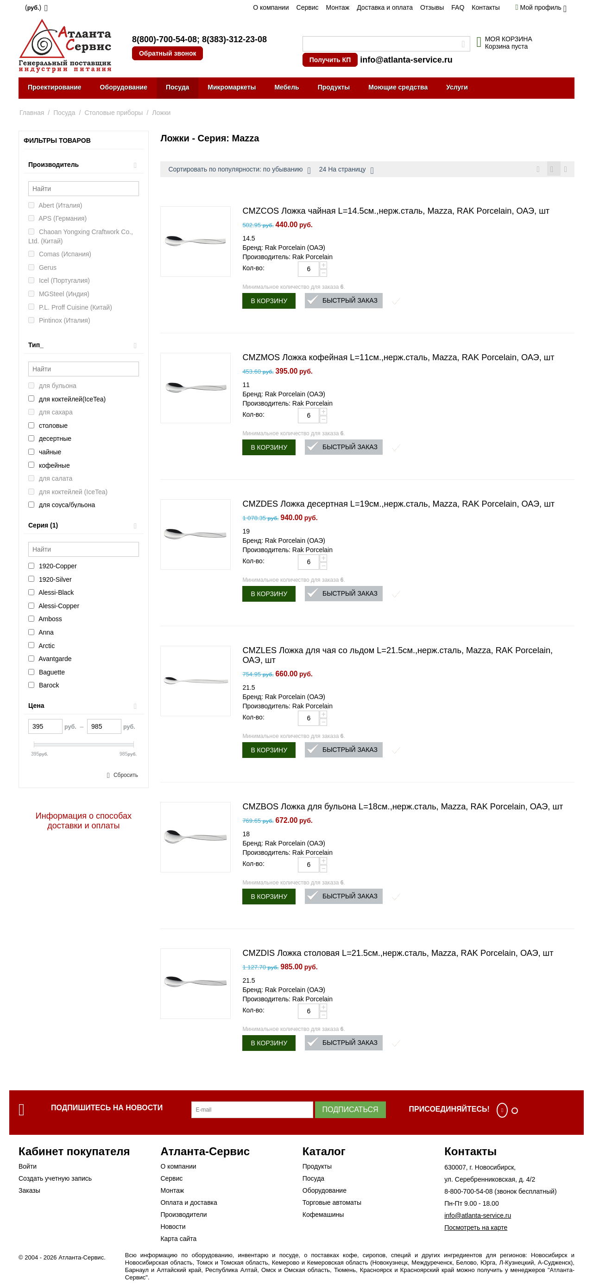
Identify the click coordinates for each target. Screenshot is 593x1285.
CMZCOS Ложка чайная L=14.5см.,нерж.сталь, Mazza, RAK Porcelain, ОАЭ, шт (395, 212)
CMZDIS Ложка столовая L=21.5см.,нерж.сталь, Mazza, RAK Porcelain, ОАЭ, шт (397, 954)
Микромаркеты (232, 87)
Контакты (485, 7)
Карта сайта (178, 1240)
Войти (28, 1167)
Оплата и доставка (188, 1204)
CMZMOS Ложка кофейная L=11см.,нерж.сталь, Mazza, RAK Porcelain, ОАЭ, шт (398, 358)
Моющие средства (398, 87)
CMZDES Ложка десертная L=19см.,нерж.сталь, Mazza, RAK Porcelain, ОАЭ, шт (398, 505)
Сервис (307, 7)
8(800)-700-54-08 (164, 39)
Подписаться (350, 1111)
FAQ (457, 7)
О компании (271, 7)
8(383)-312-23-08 (234, 39)
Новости (172, 1228)
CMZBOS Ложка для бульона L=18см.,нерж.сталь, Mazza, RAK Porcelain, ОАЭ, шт (402, 808)
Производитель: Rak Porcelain (287, 258)
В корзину (269, 302)
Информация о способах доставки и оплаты (84, 820)
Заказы (29, 1192)
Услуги (457, 87)
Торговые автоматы (332, 1204)
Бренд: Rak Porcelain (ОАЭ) (283, 249)
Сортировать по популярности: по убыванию (239, 170)
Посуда (177, 87)
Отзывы (432, 7)
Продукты (334, 87)
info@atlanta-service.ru (406, 59)
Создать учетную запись (55, 1179)
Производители (183, 1216)
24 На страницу (346, 170)
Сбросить (126, 775)
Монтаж (337, 7)
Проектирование (55, 87)
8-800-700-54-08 (468, 1192)
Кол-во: (253, 269)
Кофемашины (323, 1216)
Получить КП (330, 60)
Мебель (286, 87)
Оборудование (123, 87)
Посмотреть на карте (475, 1229)
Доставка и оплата (385, 7)
